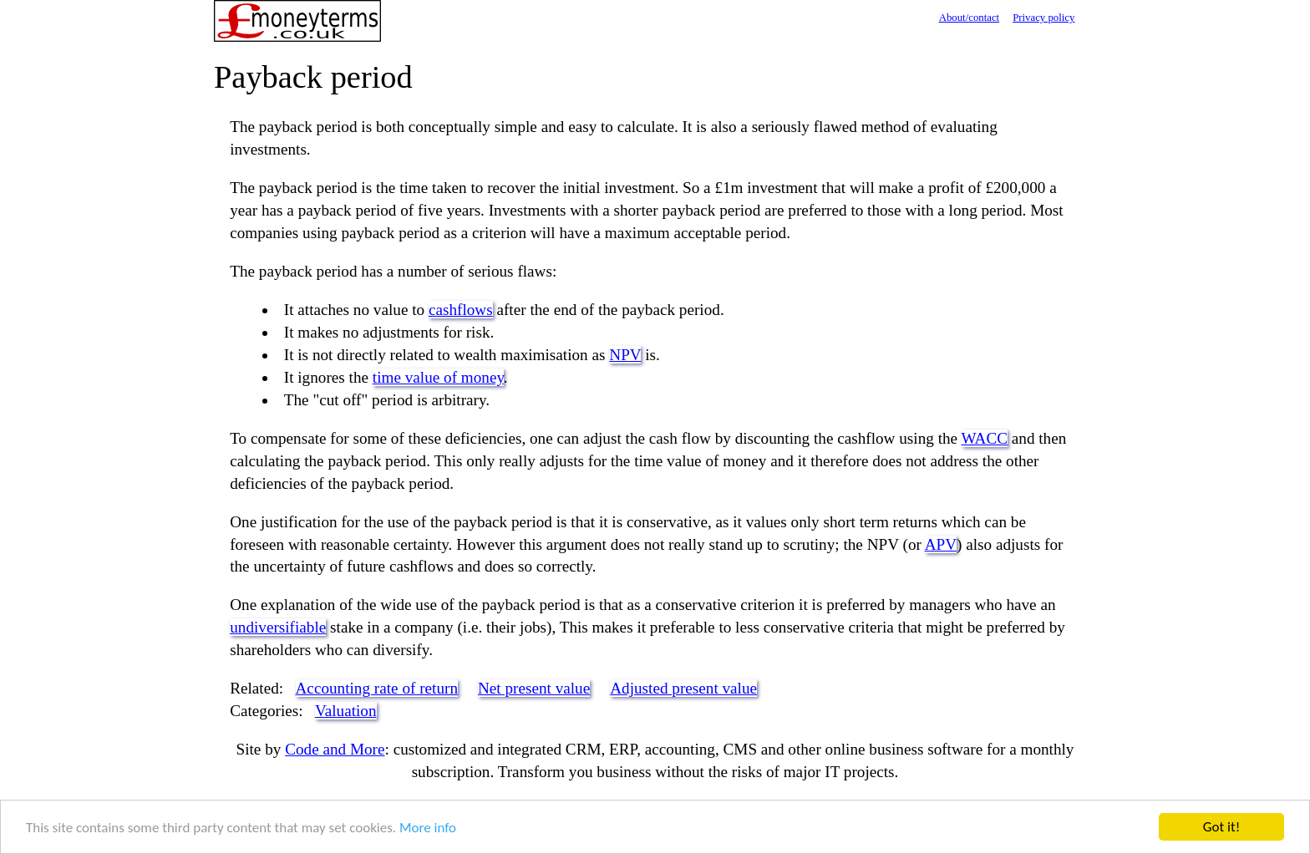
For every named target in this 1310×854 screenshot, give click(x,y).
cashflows (461, 309)
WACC (985, 438)
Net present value (534, 688)
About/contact (969, 17)
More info (427, 827)
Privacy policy (1043, 17)
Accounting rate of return (377, 688)
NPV (625, 354)
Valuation (346, 710)
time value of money (438, 377)
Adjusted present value (683, 688)
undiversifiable (278, 627)
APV (941, 544)
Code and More (334, 749)
